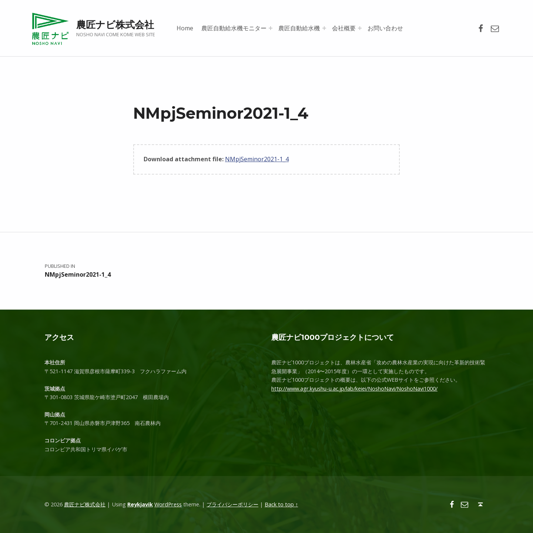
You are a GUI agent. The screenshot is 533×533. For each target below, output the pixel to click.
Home (185, 28)
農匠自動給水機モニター (233, 28)
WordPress (168, 504)
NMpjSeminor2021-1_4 (257, 159)
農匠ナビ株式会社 (115, 24)
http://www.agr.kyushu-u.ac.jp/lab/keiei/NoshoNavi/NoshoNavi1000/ (354, 388)
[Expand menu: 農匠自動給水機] (324, 28)
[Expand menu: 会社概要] (360, 28)
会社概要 (344, 28)
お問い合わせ (385, 28)
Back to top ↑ (281, 504)
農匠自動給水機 (299, 28)
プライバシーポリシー (232, 504)
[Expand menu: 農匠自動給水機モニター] (270, 28)
